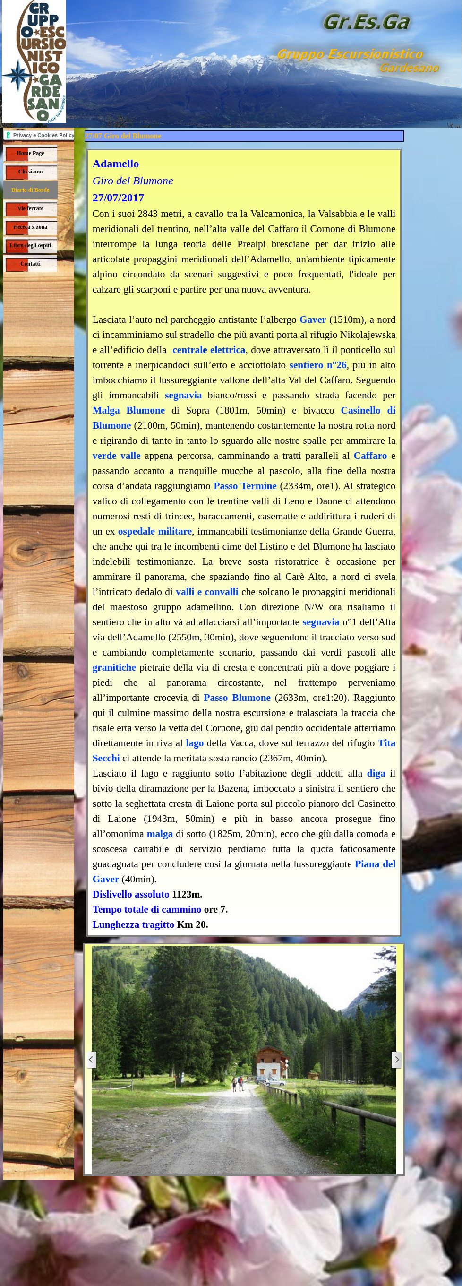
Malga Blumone (132, 410)
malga (160, 833)
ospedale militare (155, 531)
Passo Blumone (237, 697)
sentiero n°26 (318, 365)
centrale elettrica (208, 349)
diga (376, 773)
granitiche (114, 667)
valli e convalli (207, 591)
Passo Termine (245, 486)
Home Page (30, 153)
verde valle (119, 455)
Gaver (312, 319)
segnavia (183, 395)
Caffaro (370, 455)
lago (195, 743)
